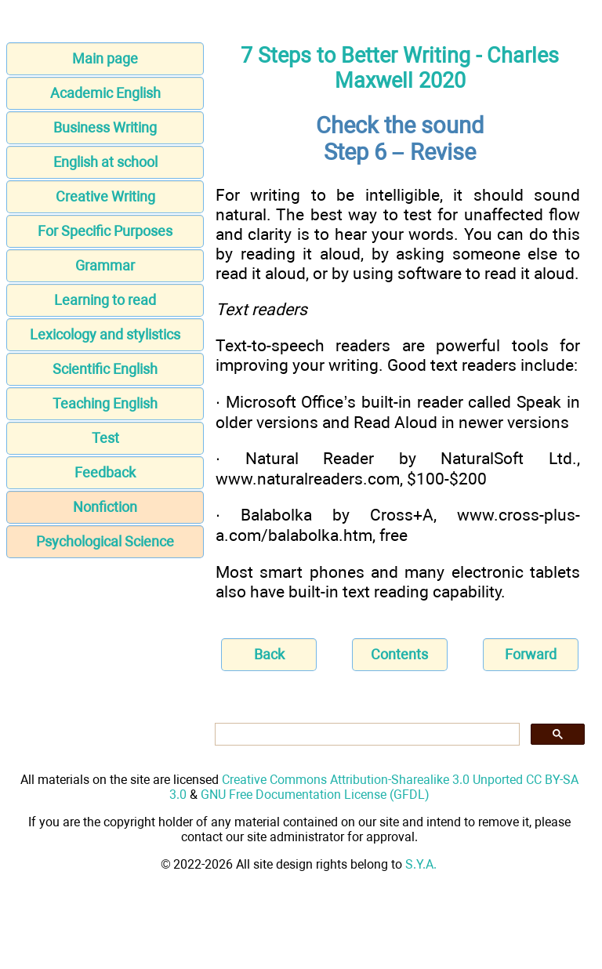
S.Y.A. (421, 864)
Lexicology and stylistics (105, 334)
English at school (105, 162)
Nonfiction (105, 507)
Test (105, 438)
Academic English (105, 93)
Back (269, 654)
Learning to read (105, 300)
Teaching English (105, 403)
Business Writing (105, 127)
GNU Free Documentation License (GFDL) (315, 794)
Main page (105, 58)
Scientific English (105, 369)
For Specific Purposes (105, 231)
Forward (531, 654)
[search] (366, 735)
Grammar (105, 265)
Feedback (105, 472)
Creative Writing (105, 196)
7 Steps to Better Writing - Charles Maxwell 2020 (400, 68)
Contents (399, 654)
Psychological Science (105, 541)
